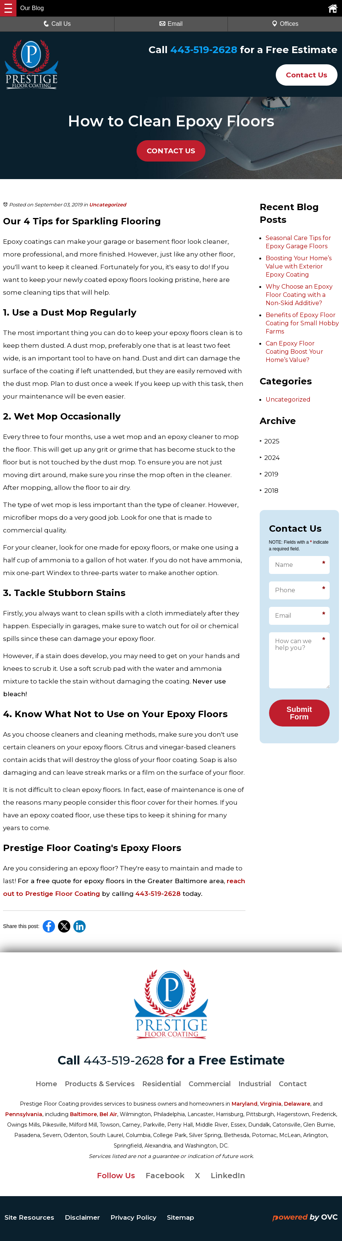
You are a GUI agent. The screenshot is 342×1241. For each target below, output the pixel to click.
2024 (270, 457)
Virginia (270, 1103)
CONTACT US (171, 150)
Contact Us (304, 74)
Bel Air (108, 1114)
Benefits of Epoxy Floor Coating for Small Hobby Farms (302, 323)
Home (46, 1084)
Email (171, 24)
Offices (285, 24)
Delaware (297, 1103)
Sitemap (180, 1217)
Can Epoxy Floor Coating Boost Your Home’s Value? (294, 351)
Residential (161, 1084)
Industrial (254, 1084)
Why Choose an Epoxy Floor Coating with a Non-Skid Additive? (299, 295)
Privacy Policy (133, 1217)
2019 (269, 474)
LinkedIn (228, 1175)
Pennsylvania (23, 1114)
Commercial (210, 1084)
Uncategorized (107, 205)
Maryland (244, 1103)
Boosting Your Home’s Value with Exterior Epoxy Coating (299, 266)
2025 (270, 441)
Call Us (57, 24)
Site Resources (29, 1217)
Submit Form (299, 713)
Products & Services (100, 1084)
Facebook (165, 1175)
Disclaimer (82, 1217)
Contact (293, 1084)
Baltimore (83, 1114)
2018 (269, 490)
